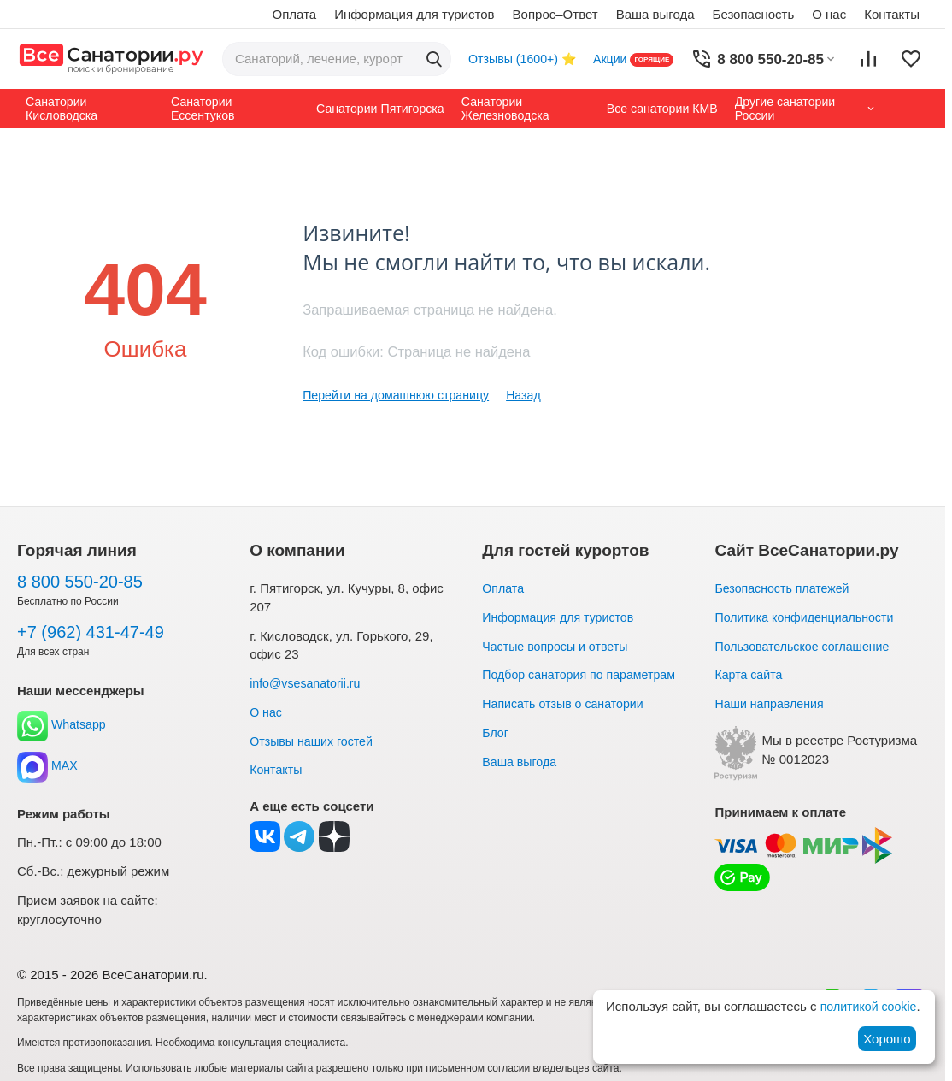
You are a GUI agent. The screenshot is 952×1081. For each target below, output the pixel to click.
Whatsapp (63, 725)
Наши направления (772, 703)
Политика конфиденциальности (808, 617)
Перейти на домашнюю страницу (401, 394)
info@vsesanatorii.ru (308, 683)
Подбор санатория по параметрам (584, 674)
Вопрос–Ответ (555, 14)
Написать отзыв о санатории (567, 703)
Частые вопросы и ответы (559, 646)
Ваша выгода (655, 14)
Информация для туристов (414, 14)
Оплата (295, 14)
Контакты (892, 14)
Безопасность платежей (785, 588)
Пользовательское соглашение (806, 646)
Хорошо (886, 1038)
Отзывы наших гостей (314, 741)
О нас (829, 14)
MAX (48, 766)
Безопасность (754, 14)
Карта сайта (750, 674)
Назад (535, 394)
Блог (495, 732)
